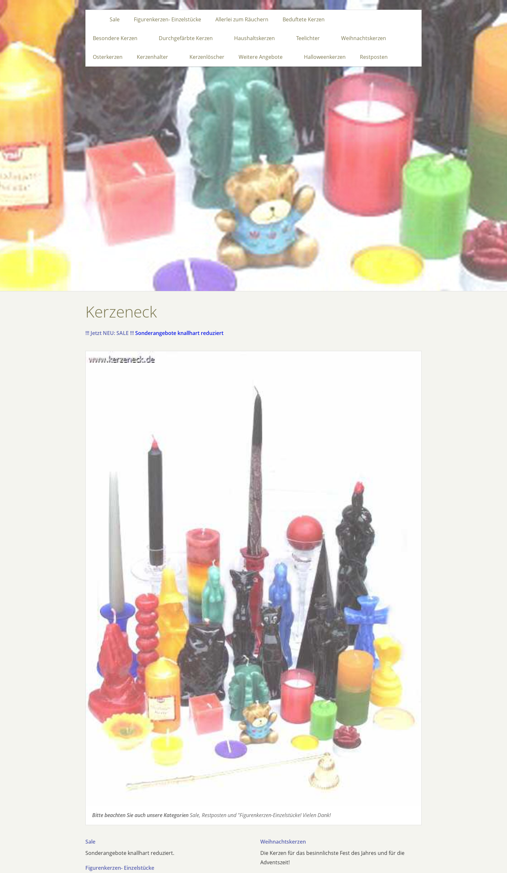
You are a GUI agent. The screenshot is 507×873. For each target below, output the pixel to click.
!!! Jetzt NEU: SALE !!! (109, 333)
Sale (90, 841)
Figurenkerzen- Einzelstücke (119, 867)
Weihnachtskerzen (283, 841)
